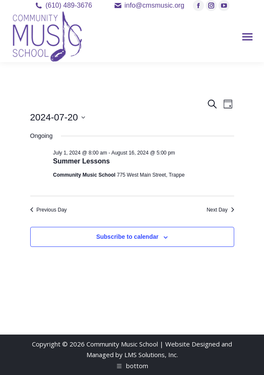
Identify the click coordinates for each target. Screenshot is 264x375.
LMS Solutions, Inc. (151, 354)
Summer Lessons (81, 161)
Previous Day (48, 210)
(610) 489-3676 (69, 5)
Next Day (220, 210)
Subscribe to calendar (127, 236)
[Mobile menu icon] (247, 37)
